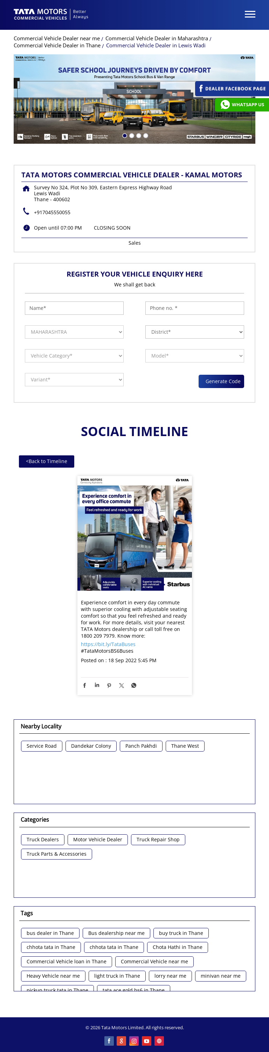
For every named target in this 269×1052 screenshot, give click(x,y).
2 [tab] (131, 135)
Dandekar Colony (91, 746)
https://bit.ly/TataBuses (108, 644)
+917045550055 (52, 212)
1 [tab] (124, 135)
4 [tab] (145, 135)
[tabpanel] (134, 99)
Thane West (185, 746)
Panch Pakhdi (141, 746)
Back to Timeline (46, 461)
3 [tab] (138, 135)
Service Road (42, 746)
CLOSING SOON (112, 227)
